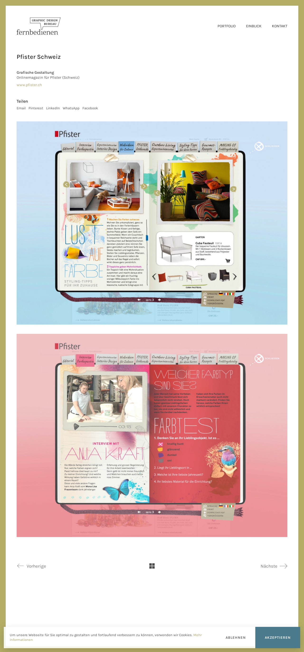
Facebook (90, 108)
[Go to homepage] (39, 26)
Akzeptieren (278, 637)
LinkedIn (53, 108)
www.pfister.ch (29, 85)
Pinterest (35, 108)
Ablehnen (236, 637)
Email (21, 108)
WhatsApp (71, 108)
